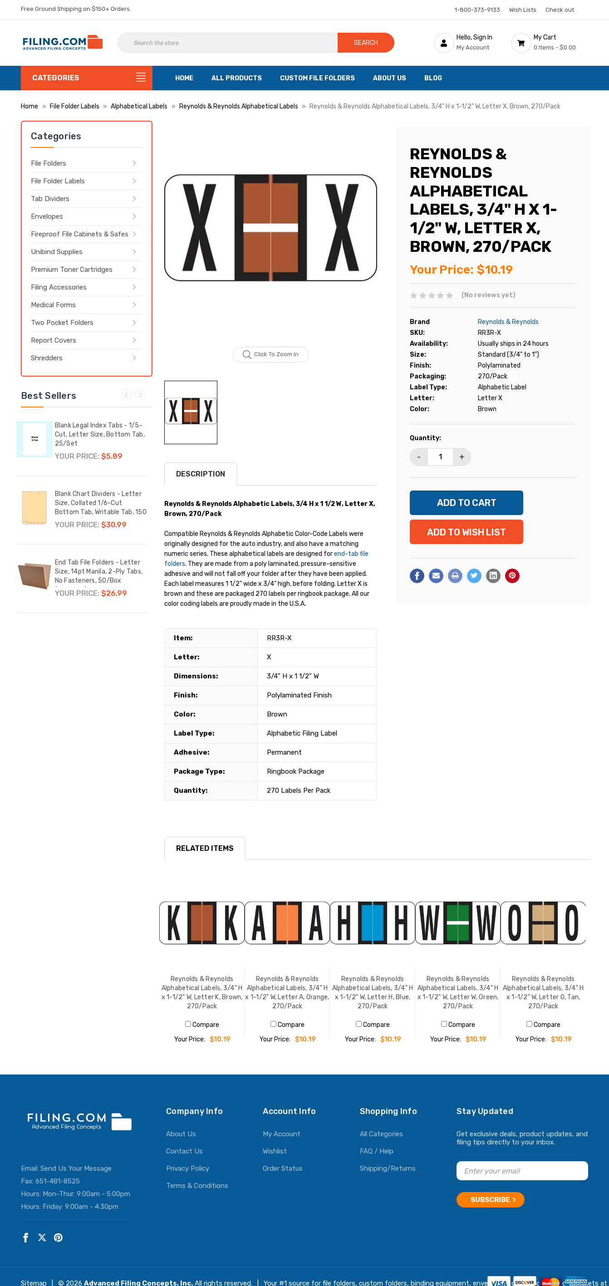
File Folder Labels (58, 181)
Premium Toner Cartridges (72, 269)
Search (366, 43)
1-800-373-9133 (477, 9)
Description (200, 474)
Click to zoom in (271, 354)
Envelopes (47, 216)
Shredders (47, 358)
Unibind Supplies (57, 252)
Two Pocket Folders (62, 323)
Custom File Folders (317, 78)
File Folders (48, 163)
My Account (281, 1134)
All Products (236, 78)
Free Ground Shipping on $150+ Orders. (76, 8)
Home (184, 78)
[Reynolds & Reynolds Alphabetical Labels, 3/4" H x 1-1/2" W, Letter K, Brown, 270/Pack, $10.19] (202, 925)
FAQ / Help (376, 1151)
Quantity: (425, 438)
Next (140, 394)
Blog (433, 78)
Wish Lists (522, 9)
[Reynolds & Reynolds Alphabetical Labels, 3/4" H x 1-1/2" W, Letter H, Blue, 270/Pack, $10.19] (372, 925)
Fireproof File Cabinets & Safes (79, 234)
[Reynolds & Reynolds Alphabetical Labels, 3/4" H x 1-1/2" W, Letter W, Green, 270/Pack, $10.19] (458, 925)
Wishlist (275, 1151)
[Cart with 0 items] (549, 43)
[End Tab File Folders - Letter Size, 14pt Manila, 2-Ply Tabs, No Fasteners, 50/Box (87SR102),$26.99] (34, 576)
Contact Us (184, 1151)
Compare (202, 1025)
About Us (389, 78)
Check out (559, 9)
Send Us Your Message (76, 1168)
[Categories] (86, 78)
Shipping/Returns (388, 1168)
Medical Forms (53, 305)
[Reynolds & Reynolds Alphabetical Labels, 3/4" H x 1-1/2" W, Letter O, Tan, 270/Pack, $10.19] (543, 925)
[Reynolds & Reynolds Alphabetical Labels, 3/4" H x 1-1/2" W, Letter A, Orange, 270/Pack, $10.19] (287, 925)
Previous (126, 394)
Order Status (283, 1168)
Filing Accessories (59, 287)
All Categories (381, 1134)
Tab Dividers (50, 199)
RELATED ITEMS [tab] (205, 848)
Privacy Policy (187, 1168)
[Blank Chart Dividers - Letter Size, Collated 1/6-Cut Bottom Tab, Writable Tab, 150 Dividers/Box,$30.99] (34, 508)
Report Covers (53, 340)
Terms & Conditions (197, 1186)
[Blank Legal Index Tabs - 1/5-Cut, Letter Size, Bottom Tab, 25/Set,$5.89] (34, 439)
